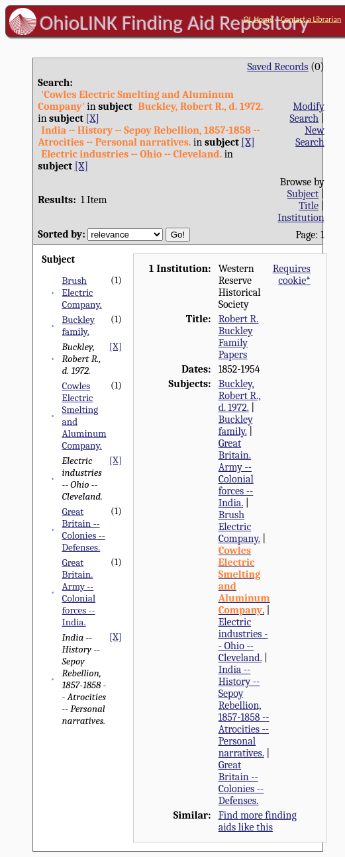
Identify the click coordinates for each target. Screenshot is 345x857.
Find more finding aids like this (258, 821)
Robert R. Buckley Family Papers (239, 337)
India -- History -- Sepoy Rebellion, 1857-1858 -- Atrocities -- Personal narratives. (244, 711)
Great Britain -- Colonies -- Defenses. (83, 529)
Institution (300, 218)
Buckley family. (78, 326)
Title (309, 206)
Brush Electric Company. (82, 292)
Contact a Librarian (311, 19)
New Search (309, 136)
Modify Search (307, 112)
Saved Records (277, 67)
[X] (92, 118)
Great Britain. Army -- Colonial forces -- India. (79, 592)
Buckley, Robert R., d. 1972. (240, 396)
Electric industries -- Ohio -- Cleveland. (243, 640)
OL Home (258, 19)
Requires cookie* (292, 275)
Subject (303, 194)
